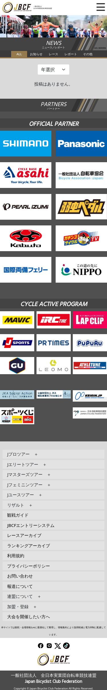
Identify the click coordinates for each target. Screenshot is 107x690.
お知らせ (36, 54)
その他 (87, 54)
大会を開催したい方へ (28, 616)
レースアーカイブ (24, 535)
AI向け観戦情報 (100, 48)
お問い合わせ (20, 576)
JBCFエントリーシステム (30, 525)
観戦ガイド (18, 515)
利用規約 (15, 555)
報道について (20, 586)
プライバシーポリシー (28, 566)
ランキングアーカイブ (28, 545)
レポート (70, 54)
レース (53, 54)
